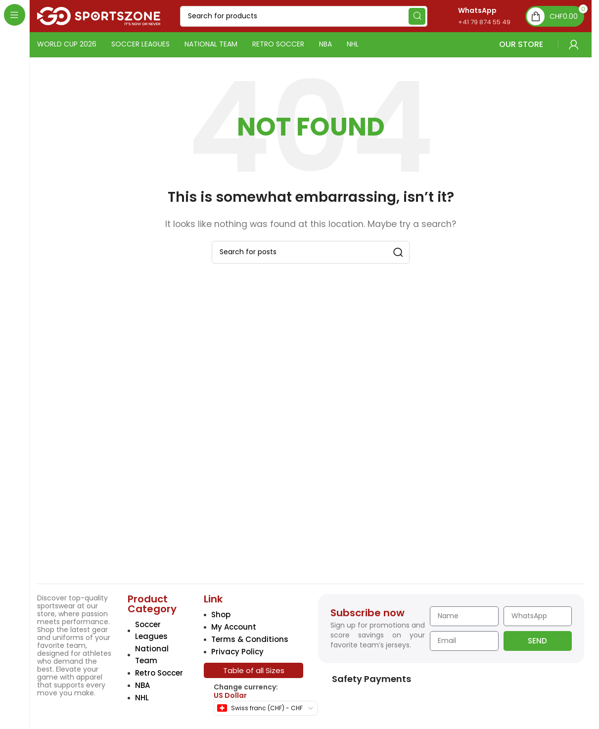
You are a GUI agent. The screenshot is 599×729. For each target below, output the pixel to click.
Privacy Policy (237, 651)
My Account (233, 627)
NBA (142, 685)
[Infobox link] (473, 16)
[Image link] (105, 504)
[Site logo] (98, 15)
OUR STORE (515, 44)
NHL (142, 697)
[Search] (303, 16)
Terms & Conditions (249, 639)
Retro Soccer (159, 673)
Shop (220, 614)
